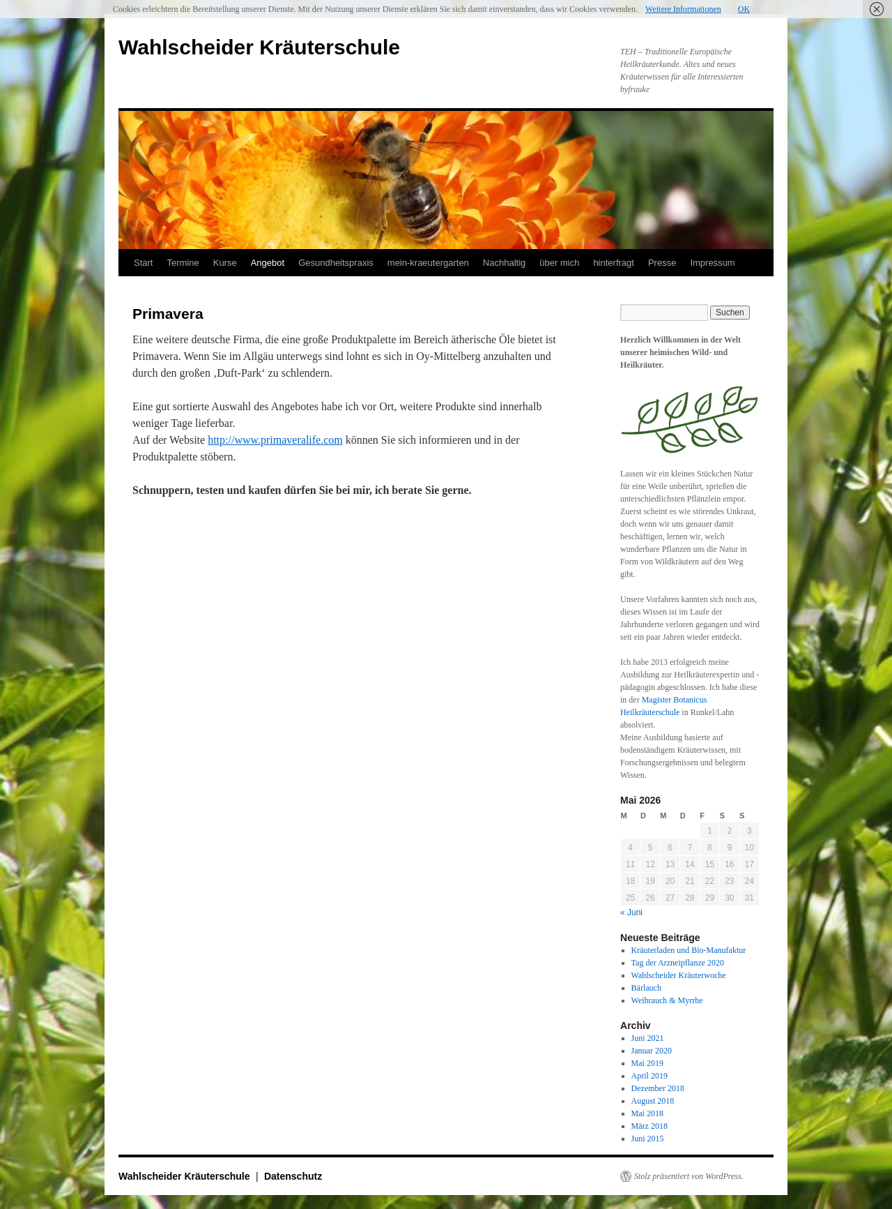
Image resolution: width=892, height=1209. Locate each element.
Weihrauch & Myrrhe (667, 1000)
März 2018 (649, 1126)
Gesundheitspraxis (336, 262)
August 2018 (653, 1101)
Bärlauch (646, 988)
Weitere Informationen (683, 9)
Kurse (225, 262)
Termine (183, 262)
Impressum (712, 262)
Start (143, 262)
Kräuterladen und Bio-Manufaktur (688, 950)
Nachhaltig (504, 262)
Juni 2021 (647, 1038)
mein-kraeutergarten (428, 262)
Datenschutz (293, 1176)
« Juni (631, 912)
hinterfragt (613, 262)
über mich (559, 262)
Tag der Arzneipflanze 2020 (677, 963)
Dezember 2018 (657, 1088)
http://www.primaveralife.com (275, 440)
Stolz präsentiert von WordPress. (689, 1176)
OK (744, 9)
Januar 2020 (651, 1051)
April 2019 (649, 1076)
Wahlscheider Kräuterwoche (678, 975)
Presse (662, 262)
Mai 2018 (647, 1113)
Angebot (267, 262)
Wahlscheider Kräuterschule (259, 47)
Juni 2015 (647, 1138)
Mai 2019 (647, 1063)
